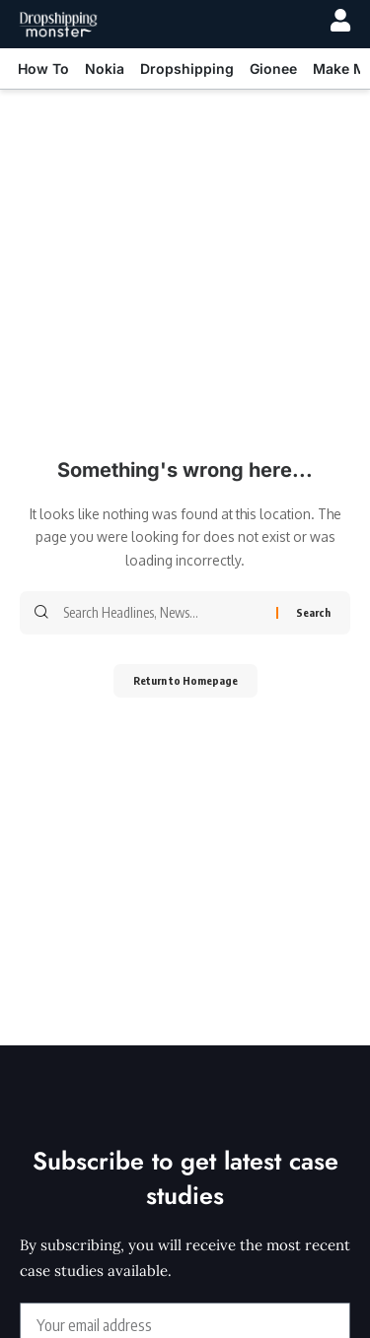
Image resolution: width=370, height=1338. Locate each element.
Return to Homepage (185, 680)
